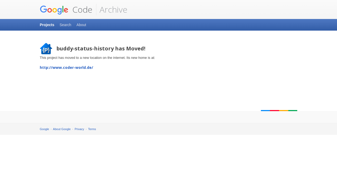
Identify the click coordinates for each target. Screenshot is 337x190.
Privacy (79, 129)
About (81, 25)
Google (44, 129)
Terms (92, 129)
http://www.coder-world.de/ (66, 67)
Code (66, 9)
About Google (62, 129)
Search (65, 25)
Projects (47, 25)
